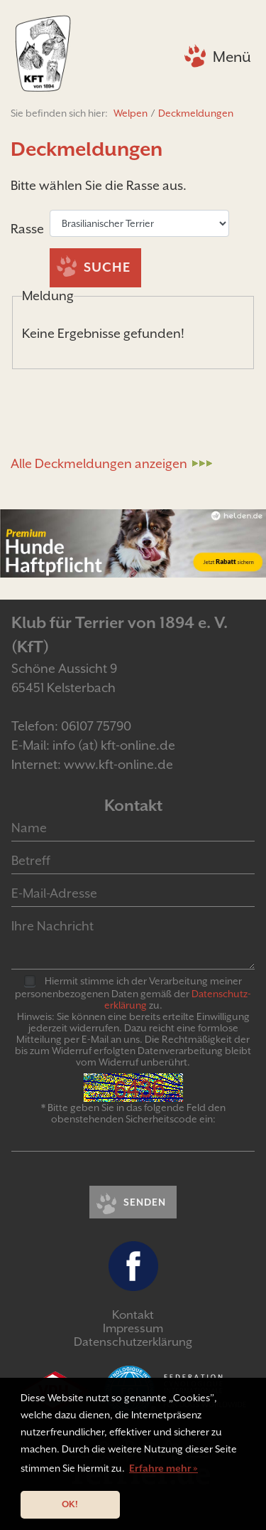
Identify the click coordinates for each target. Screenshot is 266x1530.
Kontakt (133, 1315)
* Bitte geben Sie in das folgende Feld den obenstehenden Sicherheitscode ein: (133, 1113)
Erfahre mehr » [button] (163, 1468)
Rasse (29, 228)
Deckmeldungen (195, 113)
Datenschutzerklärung (133, 1342)
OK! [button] (70, 1504)
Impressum (133, 1328)
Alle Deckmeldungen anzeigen (99, 463)
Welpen (130, 113)
